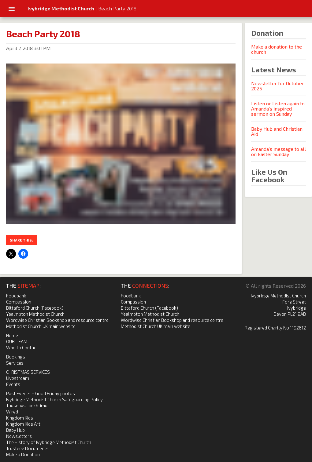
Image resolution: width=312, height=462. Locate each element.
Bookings (15, 356)
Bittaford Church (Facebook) (34, 308)
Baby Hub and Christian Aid (277, 131)
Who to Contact (22, 347)
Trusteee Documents (27, 448)
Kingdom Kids (19, 417)
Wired (12, 411)
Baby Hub (15, 430)
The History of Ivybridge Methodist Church (48, 442)
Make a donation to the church (276, 49)
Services (15, 363)
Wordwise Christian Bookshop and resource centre (57, 320)
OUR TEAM (16, 341)
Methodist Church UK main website (41, 326)
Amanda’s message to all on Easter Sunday (278, 151)
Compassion (18, 301)
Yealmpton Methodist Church (35, 314)
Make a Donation (23, 454)
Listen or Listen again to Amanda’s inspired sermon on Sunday (278, 108)
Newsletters (19, 436)
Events (13, 384)
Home (12, 335)
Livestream (17, 378)
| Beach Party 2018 (82, 8)
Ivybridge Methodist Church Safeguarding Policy (54, 399)
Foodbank (16, 295)
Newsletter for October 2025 (277, 86)
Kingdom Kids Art (23, 424)
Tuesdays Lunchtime (26, 405)
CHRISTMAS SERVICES (28, 372)
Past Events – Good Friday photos (40, 393)
